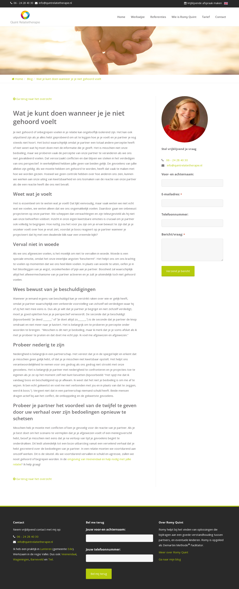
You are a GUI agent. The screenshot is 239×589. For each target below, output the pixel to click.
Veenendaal (68, 554)
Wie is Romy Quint (184, 17)
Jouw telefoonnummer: (103, 549)
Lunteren (46, 549)
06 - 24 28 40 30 (23, 3)
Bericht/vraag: (173, 234)
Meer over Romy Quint (173, 552)
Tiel (50, 559)
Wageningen (21, 559)
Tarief (206, 17)
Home (121, 17)
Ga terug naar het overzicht (32, 99)
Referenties (158, 17)
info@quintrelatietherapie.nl (55, 3)
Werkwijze (138, 17)
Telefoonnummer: (175, 214)
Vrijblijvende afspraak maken (203, 3)
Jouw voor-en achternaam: (106, 529)
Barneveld (37, 559)
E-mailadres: (172, 194)
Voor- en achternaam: (178, 174)
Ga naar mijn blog (170, 559)
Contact (220, 17)
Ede (70, 549)
